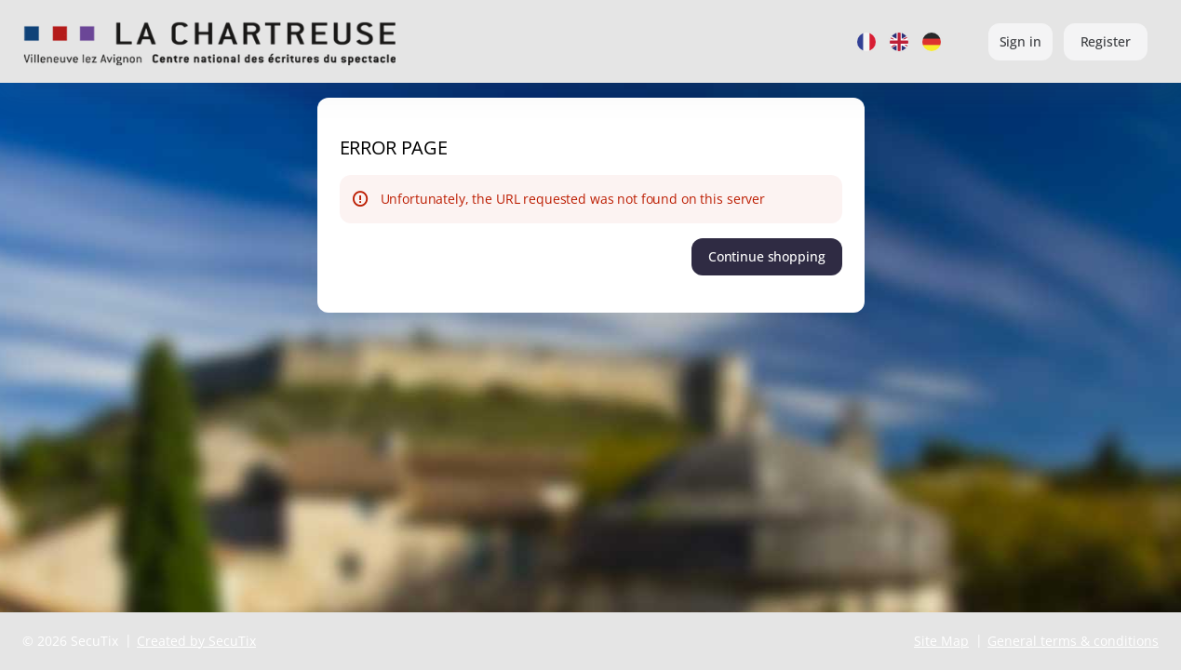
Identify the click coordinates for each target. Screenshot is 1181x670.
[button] (766, 256)
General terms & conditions (1073, 641)
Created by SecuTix (196, 641)
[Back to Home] (209, 41)
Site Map (941, 641)
